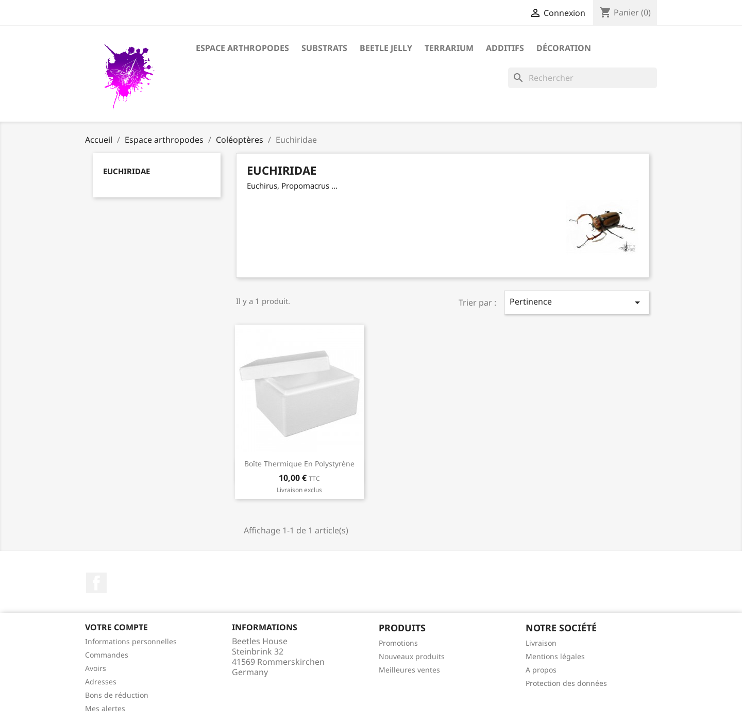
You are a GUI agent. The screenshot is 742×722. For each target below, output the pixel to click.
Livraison (541, 643)
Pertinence (577, 302)
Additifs (505, 48)
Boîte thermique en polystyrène (299, 463)
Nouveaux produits (412, 656)
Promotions (398, 643)
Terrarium (449, 48)
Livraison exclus (299, 489)
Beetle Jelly (386, 48)
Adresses (100, 681)
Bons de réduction (116, 695)
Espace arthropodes (242, 48)
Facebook (96, 583)
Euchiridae (126, 171)
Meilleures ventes (409, 670)
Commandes (106, 655)
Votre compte (116, 627)
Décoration (563, 48)
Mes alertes (105, 708)
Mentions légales (555, 656)
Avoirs (95, 668)
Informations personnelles (131, 641)
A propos (541, 670)
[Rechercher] (582, 78)
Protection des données (566, 683)
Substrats (324, 48)
